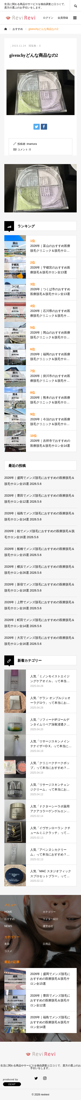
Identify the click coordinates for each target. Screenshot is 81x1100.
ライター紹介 (50, 919)
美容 (7, 943)
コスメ (8, 951)
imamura (32, 143)
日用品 (47, 943)
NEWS (8, 926)
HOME (8, 911)
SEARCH (75, 5)
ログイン (48, 17)
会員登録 (63, 17)
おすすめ (9, 919)
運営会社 (48, 926)
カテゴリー (49, 911)
